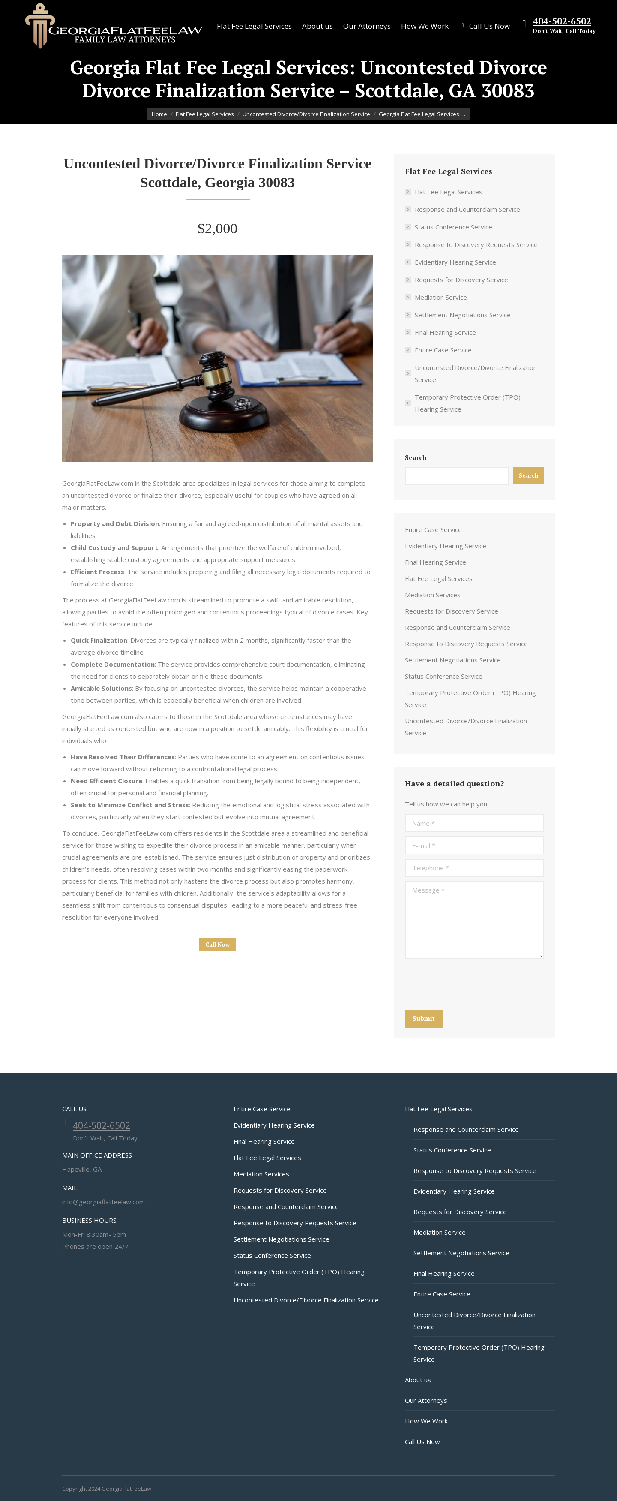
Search (415, 457)
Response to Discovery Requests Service (476, 244)
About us (418, 1379)
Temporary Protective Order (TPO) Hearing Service (468, 403)
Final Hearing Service (445, 332)
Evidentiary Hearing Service (455, 262)
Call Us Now (422, 1441)
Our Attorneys (426, 1400)
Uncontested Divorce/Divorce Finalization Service (476, 373)
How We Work (426, 1421)
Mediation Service (441, 297)
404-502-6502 (562, 21)
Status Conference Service (453, 227)
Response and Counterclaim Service (467, 209)
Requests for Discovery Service (461, 279)
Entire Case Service (443, 350)
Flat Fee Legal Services (448, 191)
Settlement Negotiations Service (463, 314)
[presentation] (470, 984)
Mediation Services (433, 594)
